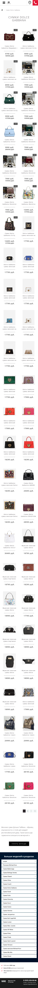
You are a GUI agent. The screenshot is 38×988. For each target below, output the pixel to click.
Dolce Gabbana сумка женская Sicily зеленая (10, 110)
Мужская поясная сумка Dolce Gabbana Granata (28, 641)
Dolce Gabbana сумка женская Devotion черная (9, 454)
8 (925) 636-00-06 (35, 3)
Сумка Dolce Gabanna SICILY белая (9, 547)
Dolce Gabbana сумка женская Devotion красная (9, 423)
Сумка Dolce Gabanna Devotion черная (28, 766)
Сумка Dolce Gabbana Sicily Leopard (9, 235)
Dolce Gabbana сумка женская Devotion (28, 704)
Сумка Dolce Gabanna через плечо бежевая (28, 735)
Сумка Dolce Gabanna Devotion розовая (28, 797)
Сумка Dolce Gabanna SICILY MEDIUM (9, 141)
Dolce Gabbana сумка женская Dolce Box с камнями (9, 516)
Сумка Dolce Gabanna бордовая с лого (9, 48)
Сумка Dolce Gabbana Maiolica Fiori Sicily (28, 204)
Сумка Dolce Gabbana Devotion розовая (10, 204)
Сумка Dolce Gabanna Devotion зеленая (10, 797)
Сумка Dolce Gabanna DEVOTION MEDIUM (28, 516)
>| (35, 811)
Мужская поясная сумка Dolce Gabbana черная (28, 547)
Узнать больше (19, 844)
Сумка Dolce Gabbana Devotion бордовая (28, 173)
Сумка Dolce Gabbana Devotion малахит (28, 141)
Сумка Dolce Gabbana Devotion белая (28, 110)
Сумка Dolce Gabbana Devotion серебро (10, 173)
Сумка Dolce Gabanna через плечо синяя (9, 735)
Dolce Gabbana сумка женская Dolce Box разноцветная (9, 485)
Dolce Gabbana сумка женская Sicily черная (28, 48)
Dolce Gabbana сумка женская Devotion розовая (28, 423)
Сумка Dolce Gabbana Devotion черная (28, 79)
